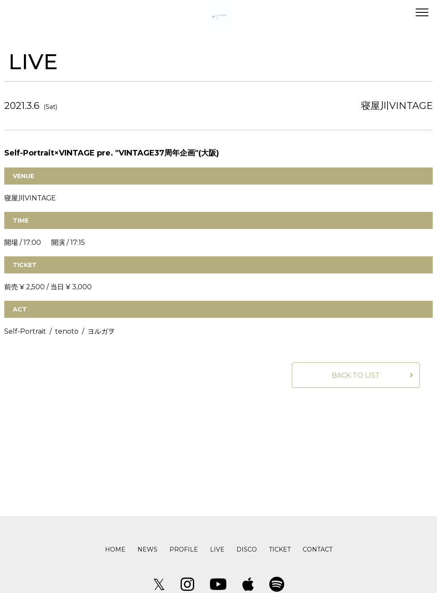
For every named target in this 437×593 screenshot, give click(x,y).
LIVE (217, 549)
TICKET (280, 549)
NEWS (147, 549)
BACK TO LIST (356, 375)
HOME (115, 549)
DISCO (246, 549)
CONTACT (317, 549)
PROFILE (183, 549)
